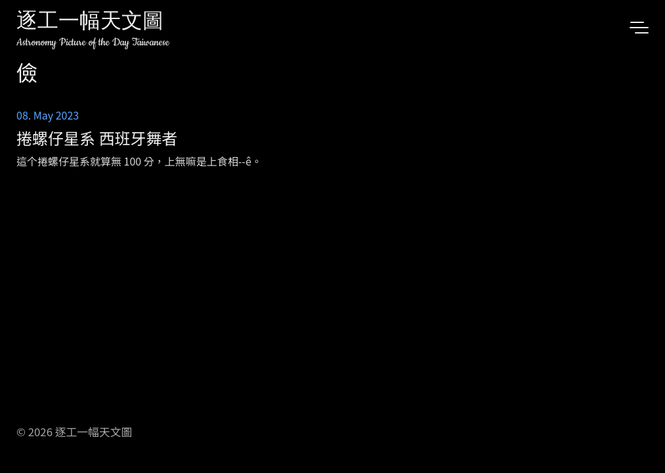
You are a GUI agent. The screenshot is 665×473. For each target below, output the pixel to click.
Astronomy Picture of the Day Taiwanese (92, 42)
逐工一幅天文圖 (89, 22)
